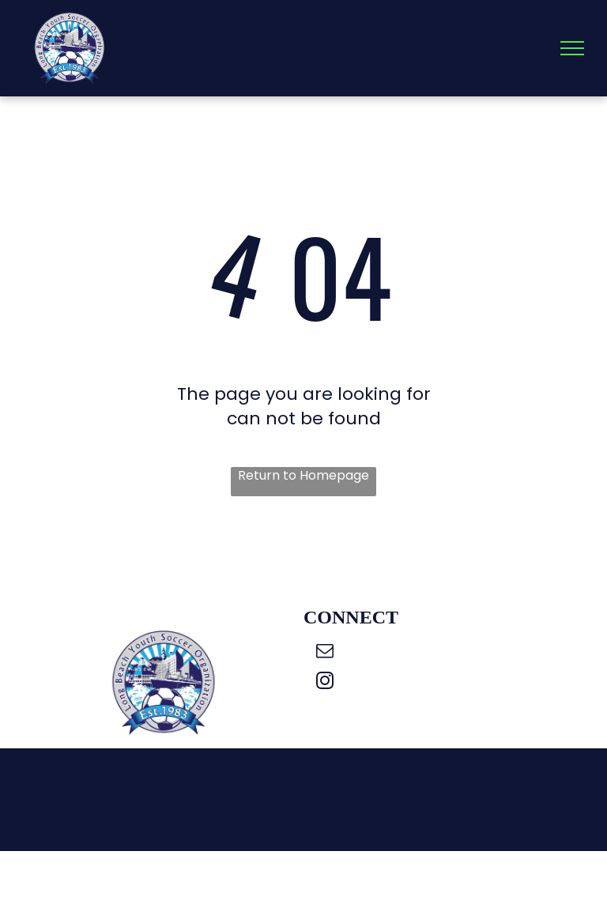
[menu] (572, 48)
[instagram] (324, 683)
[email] (324, 653)
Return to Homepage (303, 475)
